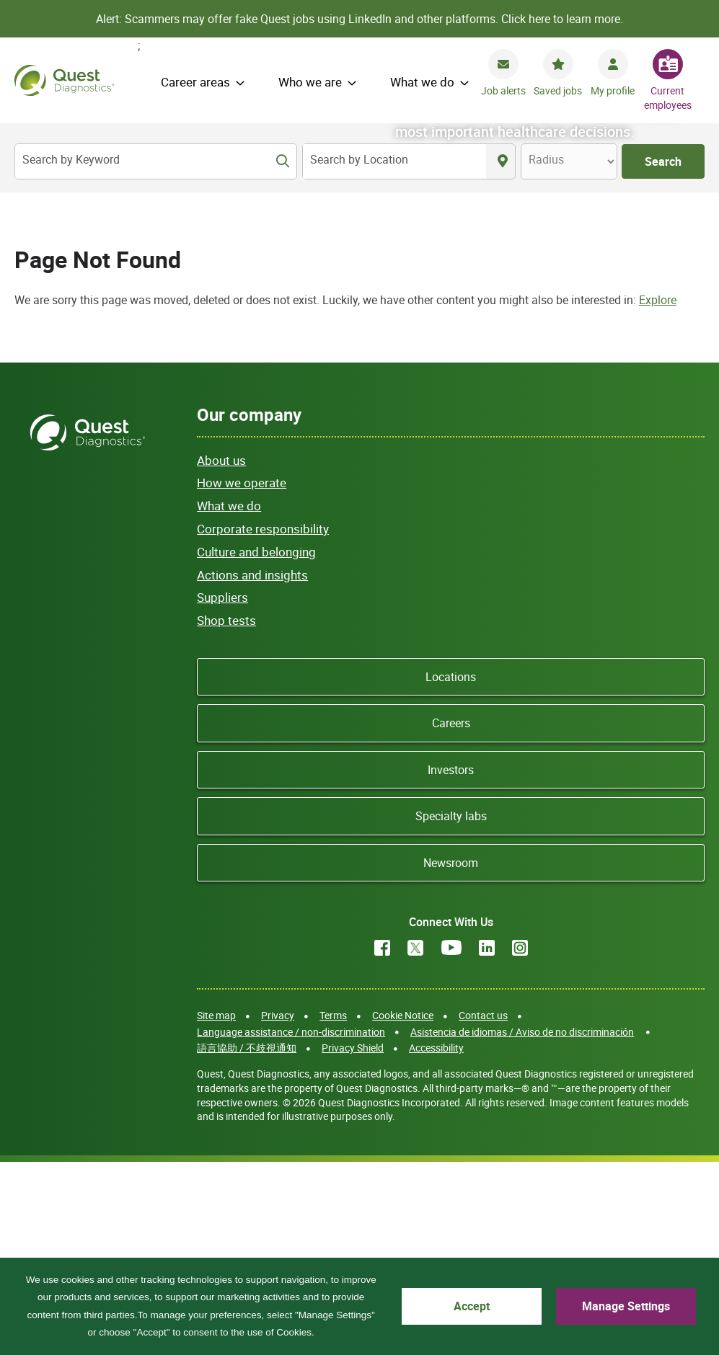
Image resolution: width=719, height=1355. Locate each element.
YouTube (451, 1140)
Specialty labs (451, 1008)
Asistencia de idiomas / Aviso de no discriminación (522, 1224)
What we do (422, 82)
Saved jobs (558, 90)
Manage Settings (630, 1306)
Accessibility (436, 1240)
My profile (613, 90)
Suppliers (222, 790)
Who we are (310, 82)
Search (663, 161)
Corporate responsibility (263, 721)
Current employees (668, 98)
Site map (216, 1207)
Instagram (520, 1140)
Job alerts (503, 90)
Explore (657, 492)
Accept (485, 1306)
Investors (451, 962)
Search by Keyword (71, 159)
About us (221, 652)
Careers (451, 916)
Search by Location (359, 159)
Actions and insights (252, 767)
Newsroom (450, 1055)
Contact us (483, 1207)
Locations (450, 869)
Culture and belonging (256, 744)
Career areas (195, 82)
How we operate (241, 675)
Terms (333, 1207)
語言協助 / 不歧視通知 (246, 1240)
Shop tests (226, 812)
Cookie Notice (402, 1207)
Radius (546, 159)
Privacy (277, 1207)
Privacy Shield (353, 1240)
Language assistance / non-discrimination (291, 1224)
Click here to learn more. (562, 19)
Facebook (382, 1140)
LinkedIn (487, 1140)
